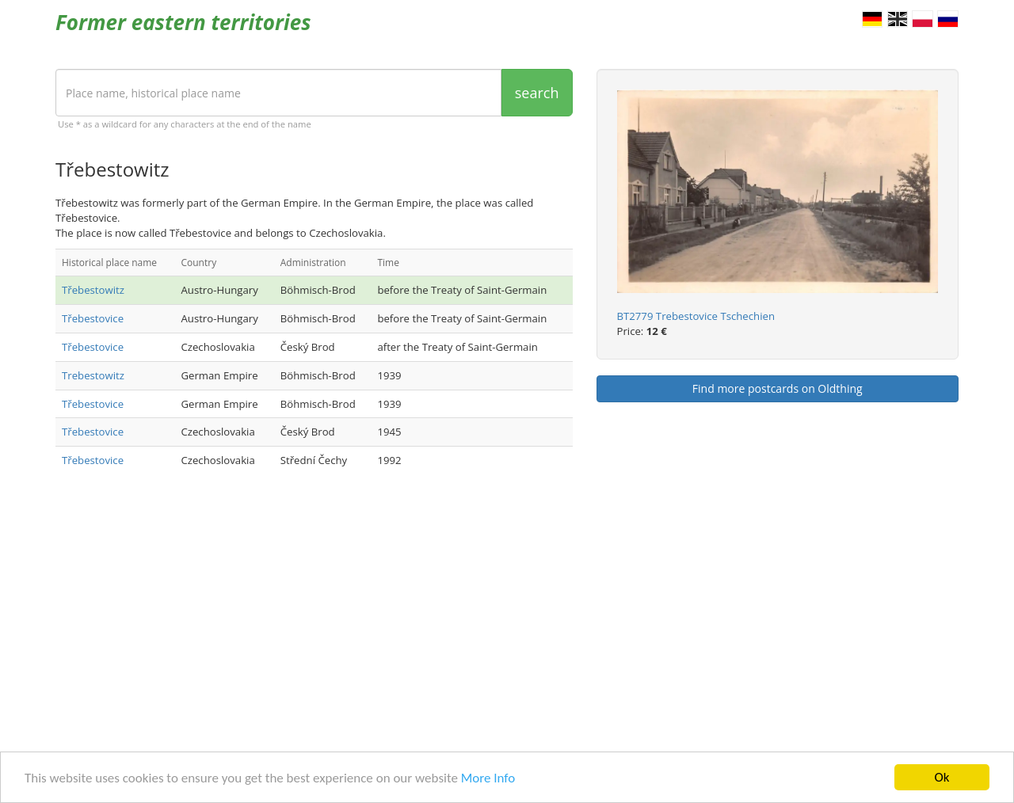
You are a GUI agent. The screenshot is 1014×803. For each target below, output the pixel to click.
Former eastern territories (183, 22)
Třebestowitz (93, 290)
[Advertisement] (314, 613)
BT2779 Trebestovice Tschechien (696, 316)
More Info (488, 779)
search (537, 92)
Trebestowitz (93, 375)
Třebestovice (93, 318)
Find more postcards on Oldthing (777, 388)
